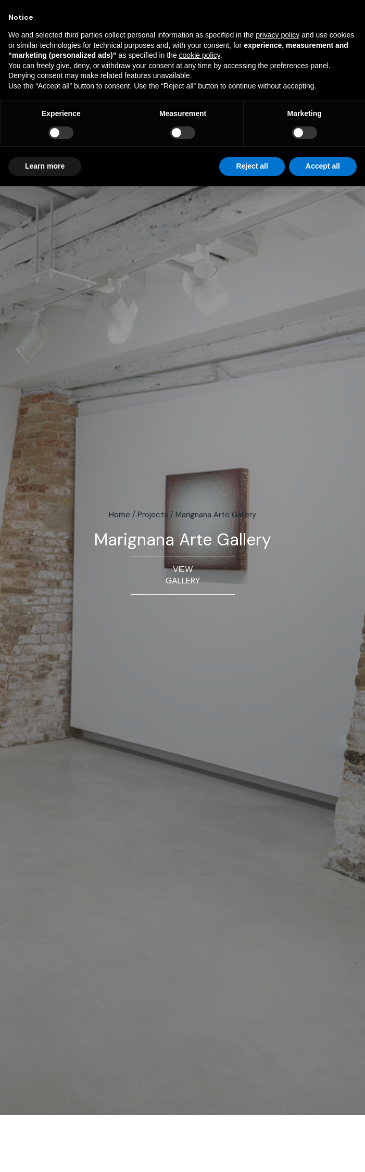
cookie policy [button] (199, 55)
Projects (152, 514)
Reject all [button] (252, 166)
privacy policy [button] (277, 35)
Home (119, 514)
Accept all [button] (323, 166)
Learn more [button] (45, 166)
